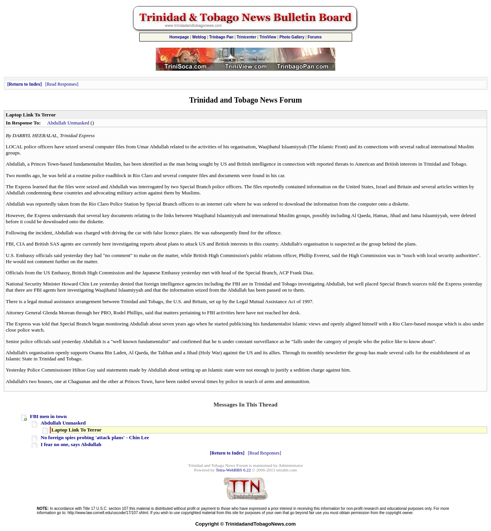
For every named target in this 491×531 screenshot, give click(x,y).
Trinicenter (246, 37)
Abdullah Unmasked (68, 123)
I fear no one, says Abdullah (71, 444)
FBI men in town (48, 416)
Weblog (199, 37)
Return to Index (24, 84)
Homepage (179, 37)
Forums (315, 37)
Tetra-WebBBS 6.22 (233, 470)
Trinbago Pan (221, 37)
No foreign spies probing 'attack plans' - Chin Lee (95, 437)
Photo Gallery (292, 37)
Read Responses (62, 84)
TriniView (267, 37)
